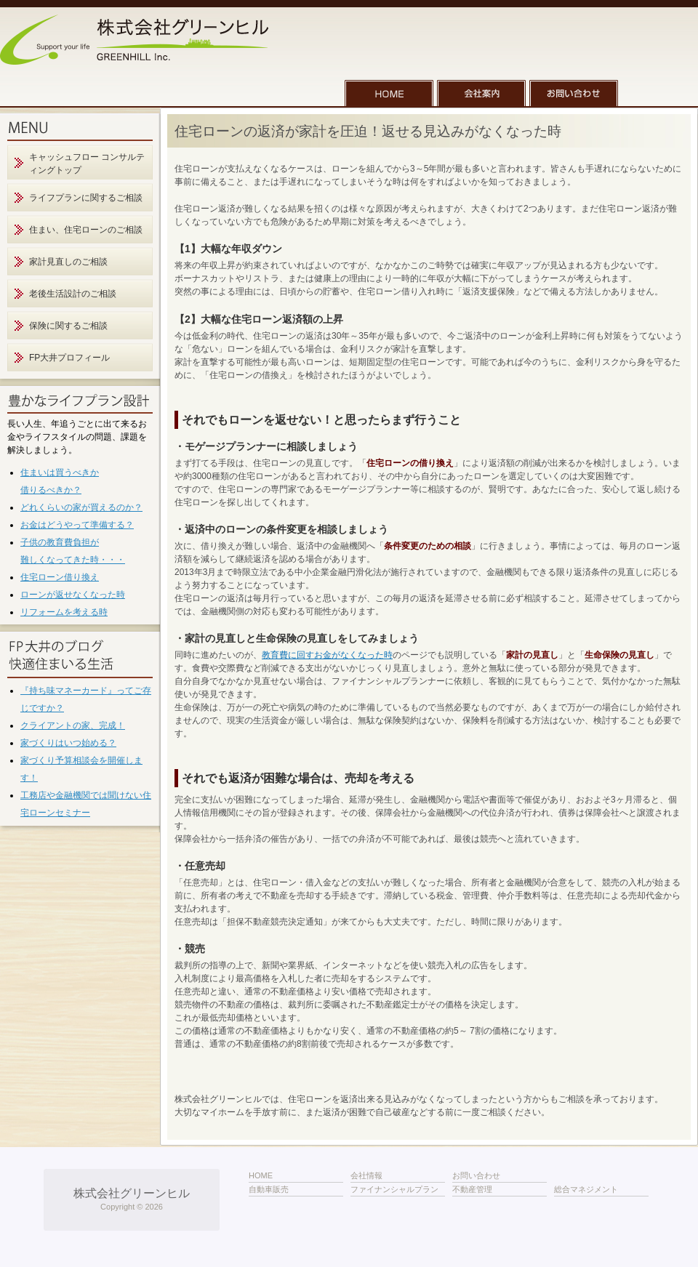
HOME (389, 93)
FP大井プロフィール (69, 358)
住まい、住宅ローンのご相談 (86, 230)
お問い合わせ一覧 (573, 93)
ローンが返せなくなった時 (72, 595)
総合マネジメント (586, 1189)
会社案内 (481, 93)
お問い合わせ (476, 1175)
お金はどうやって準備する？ (77, 525)
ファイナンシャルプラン (394, 1189)
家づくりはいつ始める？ (68, 743)
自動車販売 (269, 1189)
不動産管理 (472, 1189)
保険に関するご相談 (68, 326)
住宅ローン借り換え (59, 577)
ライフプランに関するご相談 (86, 198)
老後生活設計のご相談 (72, 294)
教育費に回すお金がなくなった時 (327, 655)
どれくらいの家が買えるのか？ (81, 507)
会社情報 (366, 1175)
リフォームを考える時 (64, 612)
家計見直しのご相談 (68, 262)
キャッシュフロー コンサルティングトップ (87, 163)
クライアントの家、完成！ (72, 725)
